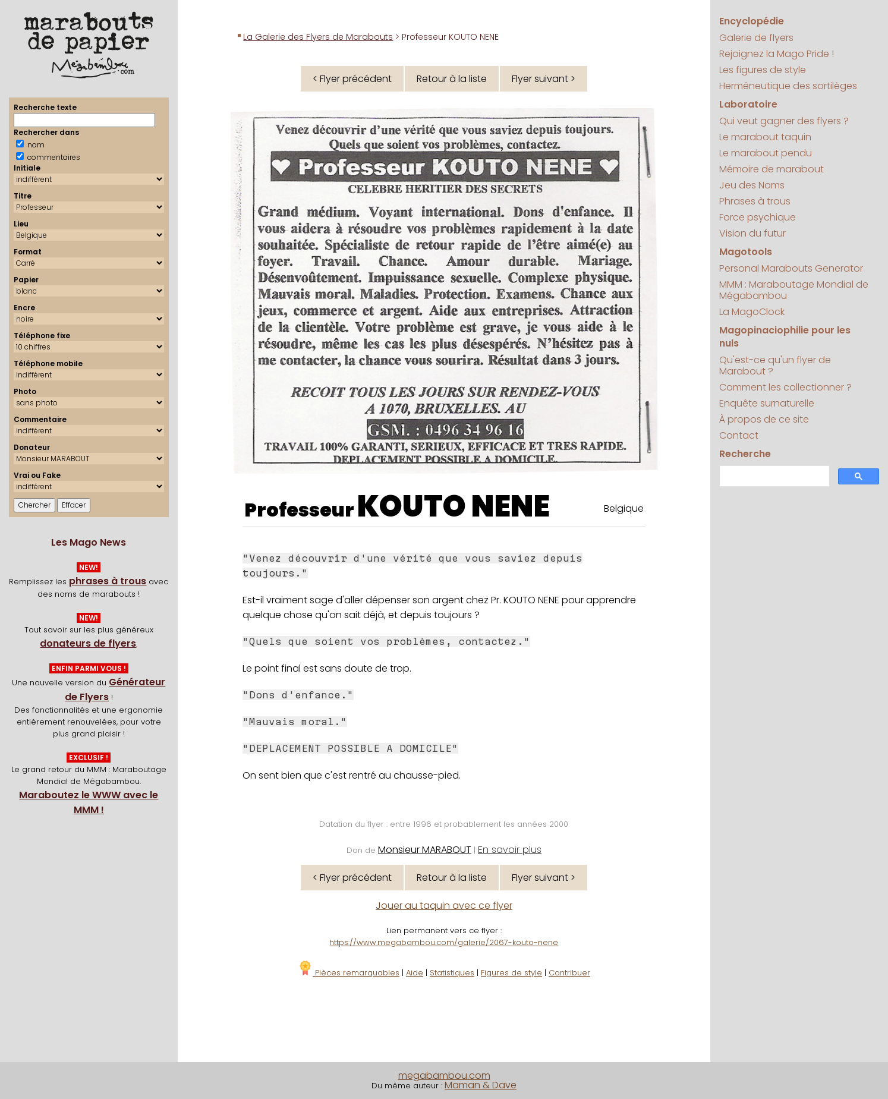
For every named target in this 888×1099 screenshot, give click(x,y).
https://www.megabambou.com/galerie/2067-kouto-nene (443, 942)
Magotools (745, 252)
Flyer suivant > (543, 79)
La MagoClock (752, 312)
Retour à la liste (452, 79)
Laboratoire (748, 104)
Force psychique (757, 217)
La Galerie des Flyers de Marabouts (318, 37)
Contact (738, 435)
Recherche (745, 454)
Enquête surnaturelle (766, 403)
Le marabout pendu (765, 153)
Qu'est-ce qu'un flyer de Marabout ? (775, 365)
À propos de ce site (764, 419)
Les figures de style (762, 70)
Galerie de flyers (756, 38)
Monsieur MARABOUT (424, 849)
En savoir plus (509, 849)
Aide (414, 972)
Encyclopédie (751, 21)
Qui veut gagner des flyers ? (784, 121)
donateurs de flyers (88, 643)
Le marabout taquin (765, 137)
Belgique (624, 508)
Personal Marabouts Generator (791, 268)
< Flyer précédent (352, 79)
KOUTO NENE (453, 506)
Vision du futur (752, 233)
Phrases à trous (755, 201)
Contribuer (569, 972)
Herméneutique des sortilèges (788, 86)
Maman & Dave (481, 1085)
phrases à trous (107, 581)
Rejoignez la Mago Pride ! (776, 54)
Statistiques (452, 972)
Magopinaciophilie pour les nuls (785, 336)
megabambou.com (444, 1075)
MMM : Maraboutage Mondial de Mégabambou (793, 290)
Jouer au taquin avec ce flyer (444, 905)
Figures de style (511, 972)
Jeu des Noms (752, 185)
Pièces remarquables (348, 972)
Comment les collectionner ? (785, 387)
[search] (773, 476)
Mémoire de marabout (771, 169)
